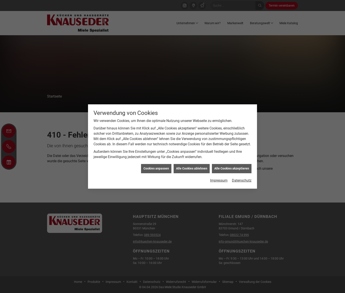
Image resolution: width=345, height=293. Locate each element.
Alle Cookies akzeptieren (231, 162)
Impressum (219, 174)
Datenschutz (241, 174)
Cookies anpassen (156, 162)
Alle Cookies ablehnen (191, 162)
